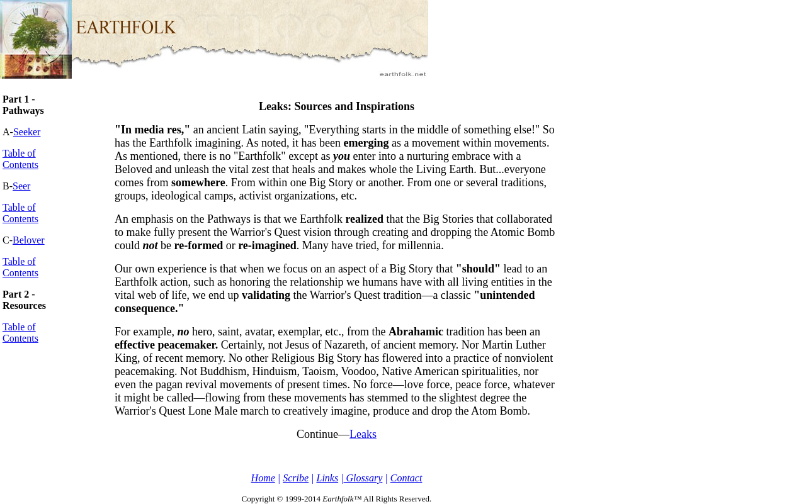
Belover (29, 240)
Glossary (363, 478)
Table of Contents (20, 159)
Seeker (27, 131)
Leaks (363, 434)
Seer (21, 186)
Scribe (296, 478)
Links (327, 478)
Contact (406, 478)
